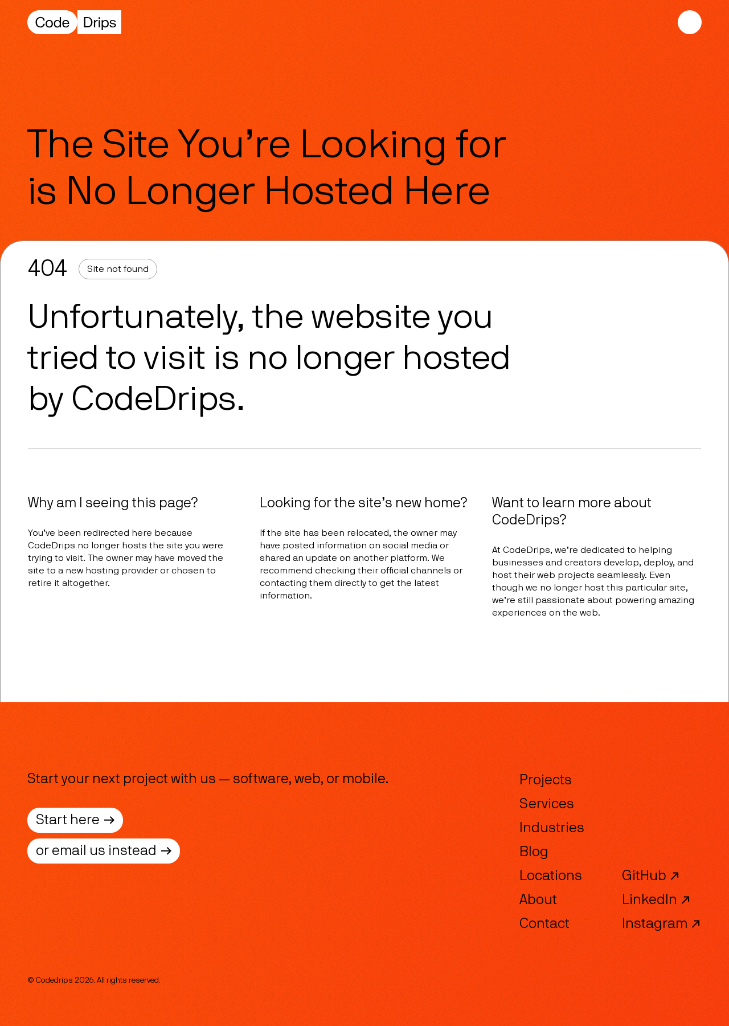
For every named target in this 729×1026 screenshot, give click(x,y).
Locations (550, 876)
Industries (551, 828)
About (538, 900)
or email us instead (103, 851)
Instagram (661, 924)
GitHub (651, 876)
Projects (545, 780)
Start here (75, 820)
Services (546, 804)
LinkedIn (656, 900)
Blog (533, 852)
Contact (544, 924)
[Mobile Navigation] (690, 22)
